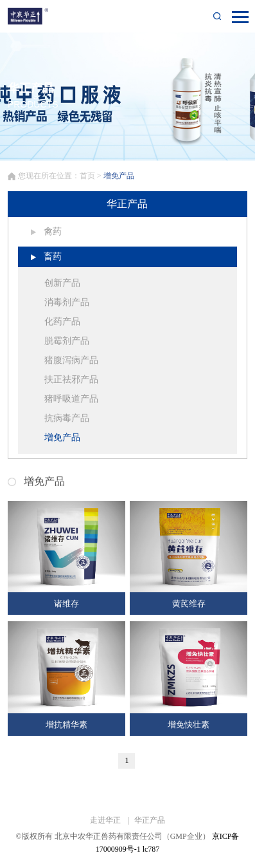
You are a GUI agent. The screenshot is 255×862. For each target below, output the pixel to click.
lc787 (151, 849)
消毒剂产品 (66, 302)
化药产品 (62, 321)
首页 (87, 175)
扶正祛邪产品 (71, 379)
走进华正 (106, 820)
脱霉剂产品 (66, 341)
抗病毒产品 (66, 418)
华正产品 (149, 820)
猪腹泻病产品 (71, 360)
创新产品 (62, 283)
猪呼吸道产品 (71, 399)
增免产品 (62, 437)
